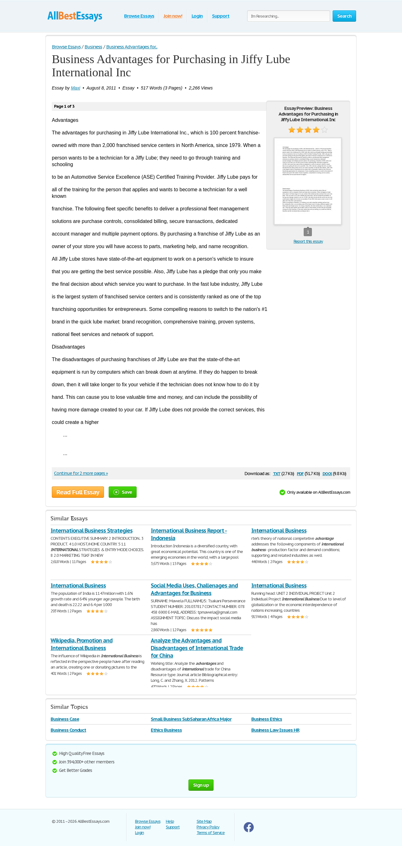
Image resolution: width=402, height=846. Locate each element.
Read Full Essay (78, 492)
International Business (279, 530)
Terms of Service (211, 832)
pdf (300, 473)
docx (327, 473)
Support (220, 16)
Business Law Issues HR (275, 730)
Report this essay (308, 241)
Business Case (65, 719)
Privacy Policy (208, 827)
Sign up (201, 785)
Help (170, 821)
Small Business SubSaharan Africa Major (191, 719)
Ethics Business (166, 730)
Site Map (204, 821)
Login (197, 16)
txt (276, 473)
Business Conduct (68, 730)
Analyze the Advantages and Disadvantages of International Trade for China (197, 648)
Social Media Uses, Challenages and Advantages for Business (194, 589)
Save (122, 492)
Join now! (173, 16)
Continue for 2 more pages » (81, 473)
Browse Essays (139, 16)
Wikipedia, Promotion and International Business (81, 644)
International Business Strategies (92, 530)
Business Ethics (266, 719)
